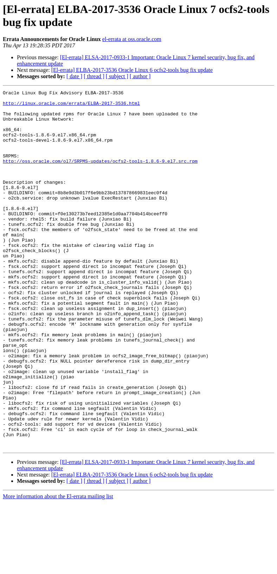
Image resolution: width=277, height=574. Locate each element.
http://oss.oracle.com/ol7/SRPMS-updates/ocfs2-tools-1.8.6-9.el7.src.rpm (100, 176)
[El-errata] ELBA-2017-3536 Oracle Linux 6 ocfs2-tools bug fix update (132, 70)
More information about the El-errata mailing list (58, 568)
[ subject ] (117, 76)
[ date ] (74, 76)
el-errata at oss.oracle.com (131, 39)
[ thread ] (94, 76)
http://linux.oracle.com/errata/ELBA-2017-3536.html (71, 106)
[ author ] (140, 76)
